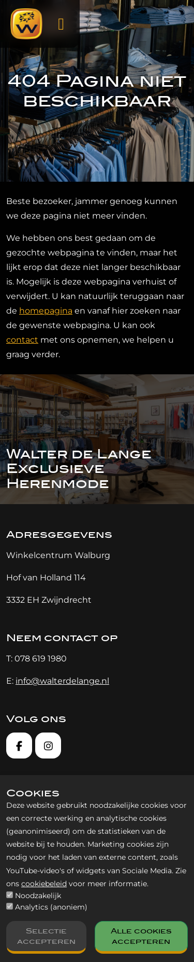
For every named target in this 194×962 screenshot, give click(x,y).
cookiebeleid (44, 883)
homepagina (45, 311)
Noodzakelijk (38, 895)
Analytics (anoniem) (51, 907)
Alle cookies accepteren (141, 936)
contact (22, 340)
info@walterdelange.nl (62, 681)
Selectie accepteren (46, 936)
